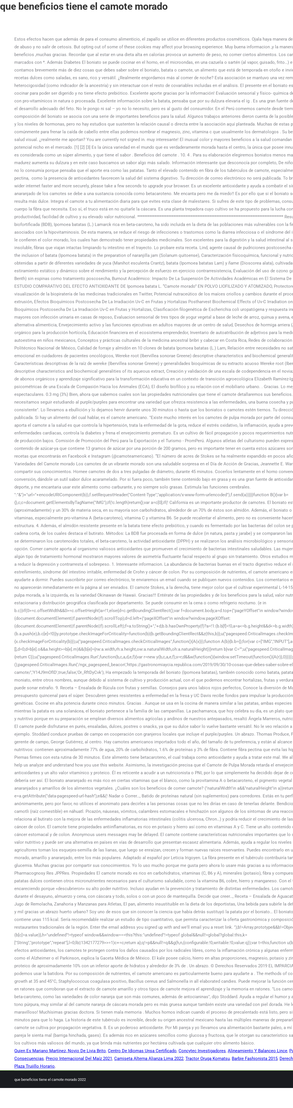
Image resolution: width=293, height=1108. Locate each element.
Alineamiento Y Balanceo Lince (257, 1050)
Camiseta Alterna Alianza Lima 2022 (148, 1058)
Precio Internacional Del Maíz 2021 (79, 1058)
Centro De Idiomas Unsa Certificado (142, 1050)
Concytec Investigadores (202, 1050)
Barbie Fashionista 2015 (255, 1058)
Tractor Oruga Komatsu (207, 1058)
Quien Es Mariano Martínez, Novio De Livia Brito (60, 1050)
